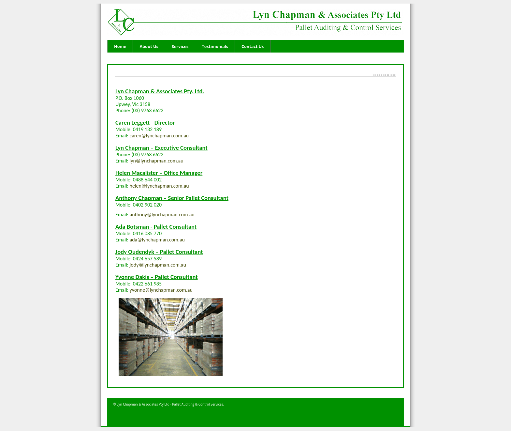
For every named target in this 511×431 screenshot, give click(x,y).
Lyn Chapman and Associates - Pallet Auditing (262, 23)
